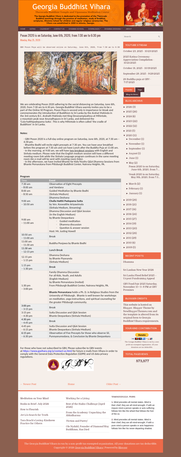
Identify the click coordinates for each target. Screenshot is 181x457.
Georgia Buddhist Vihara (89, 447)
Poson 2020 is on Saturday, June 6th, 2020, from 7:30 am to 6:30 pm (60, 35)
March (133, 184)
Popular (128, 90)
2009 (129, 247)
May (131, 163)
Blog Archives (132, 94)
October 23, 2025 (133, 51)
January (134, 193)
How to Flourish (29, 409)
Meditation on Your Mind (34, 398)
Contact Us (59, 29)
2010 (129, 242)
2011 (129, 238)
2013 (129, 228)
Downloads (95, 28)
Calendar (46, 28)
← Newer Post (28, 384)
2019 (129, 200)
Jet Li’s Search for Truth (34, 415)
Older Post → (113, 384)
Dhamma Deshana (114, 28)
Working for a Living (78, 398)
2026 (129, 107)
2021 (129, 131)
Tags (140, 90)
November (135, 144)
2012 (129, 233)
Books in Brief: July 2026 (34, 404)
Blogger (127, 308)
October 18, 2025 (132, 68)
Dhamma (128, 262)
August (133, 153)
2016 (129, 214)
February (134, 188)
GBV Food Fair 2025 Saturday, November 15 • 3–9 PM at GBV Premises (140, 287)
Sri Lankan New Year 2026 (138, 270)
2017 (129, 209)
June (132, 158)
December (135, 139)
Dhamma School (76, 29)
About (129, 29)
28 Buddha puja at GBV (136, 79)
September (135, 148)
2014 (129, 223)
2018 (129, 204)
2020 (129, 135)
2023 (129, 121)
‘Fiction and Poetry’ (77, 421)
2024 (129, 116)
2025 (129, 111)
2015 (129, 219)
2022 (129, 126)
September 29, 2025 (134, 73)
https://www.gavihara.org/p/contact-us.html (47, 351)
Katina (33, 29)
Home (22, 29)
